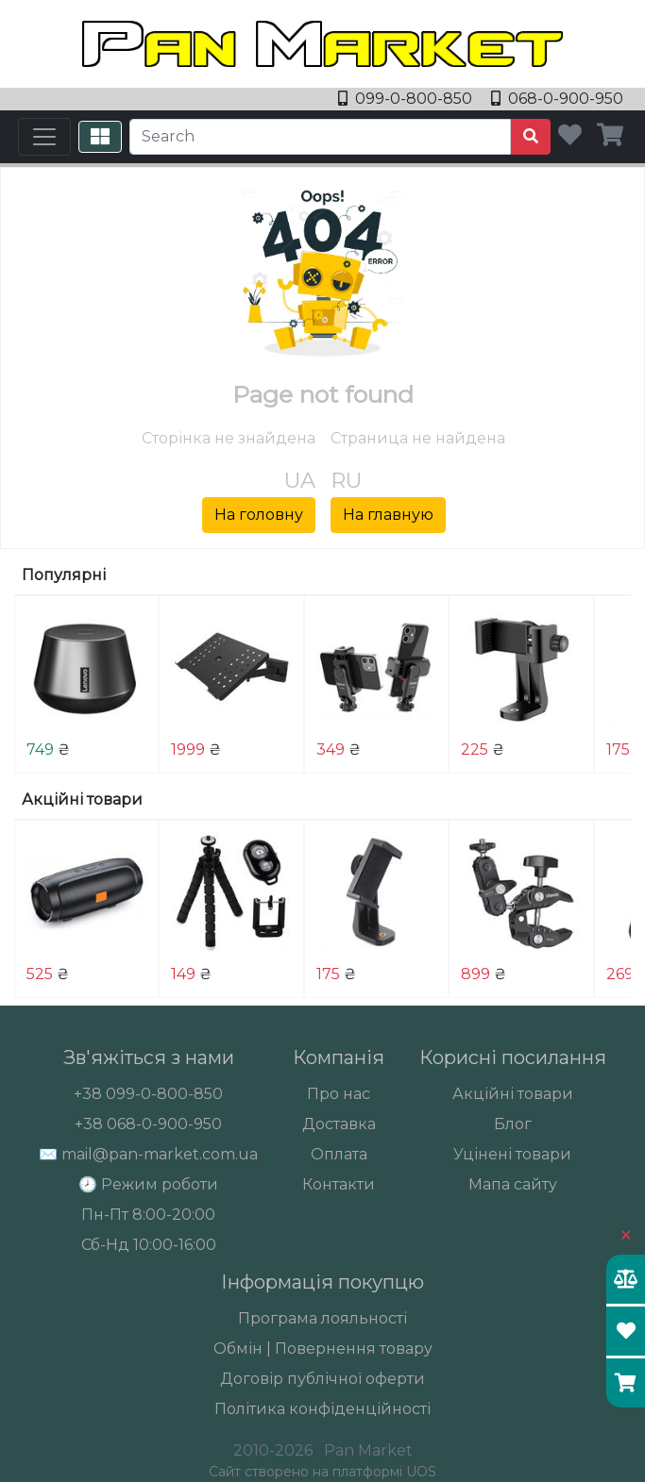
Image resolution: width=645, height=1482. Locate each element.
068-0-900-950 (557, 99)
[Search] (320, 137)
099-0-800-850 (407, 99)
